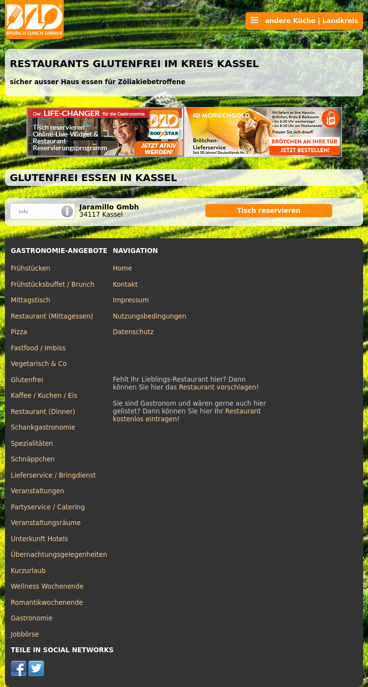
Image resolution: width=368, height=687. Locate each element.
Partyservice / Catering (48, 507)
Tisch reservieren (269, 210)
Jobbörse (25, 634)
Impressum (131, 300)
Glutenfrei (27, 380)
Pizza (19, 332)
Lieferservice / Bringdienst (53, 475)
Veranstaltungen (37, 491)
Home (122, 268)
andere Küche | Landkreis (304, 20)
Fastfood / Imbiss (38, 348)
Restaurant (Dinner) (43, 411)
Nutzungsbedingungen (149, 316)
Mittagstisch (30, 300)
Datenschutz (133, 332)
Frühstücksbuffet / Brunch (53, 284)
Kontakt (125, 284)
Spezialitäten (32, 443)
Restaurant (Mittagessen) (52, 316)
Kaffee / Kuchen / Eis (44, 395)
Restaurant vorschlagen (217, 387)
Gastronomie (31, 618)
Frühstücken (30, 268)
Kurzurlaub (28, 570)
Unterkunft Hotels (39, 539)
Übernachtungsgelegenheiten (59, 554)
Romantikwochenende (47, 602)
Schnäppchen (33, 459)
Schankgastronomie (43, 427)
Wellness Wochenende (47, 586)
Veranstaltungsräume (46, 523)
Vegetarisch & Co (39, 363)
